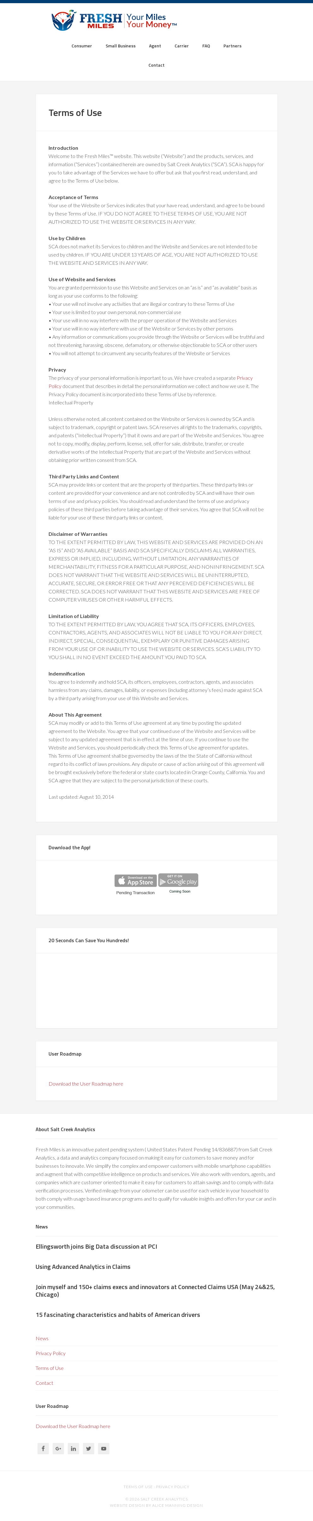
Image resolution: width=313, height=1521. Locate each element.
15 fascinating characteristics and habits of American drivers (118, 1314)
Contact (44, 1383)
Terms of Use (50, 1368)
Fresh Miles (156, 22)
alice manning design (177, 1505)
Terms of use (138, 1486)
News (42, 1338)
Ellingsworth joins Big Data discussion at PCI (96, 1246)
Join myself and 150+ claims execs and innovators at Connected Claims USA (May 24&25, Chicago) (155, 1290)
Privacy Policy (51, 1353)
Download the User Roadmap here (86, 1084)
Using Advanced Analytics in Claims (83, 1266)
